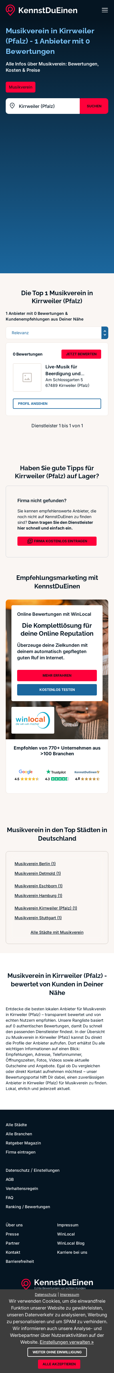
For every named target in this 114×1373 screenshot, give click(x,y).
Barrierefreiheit (20, 1261)
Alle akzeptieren (59, 1364)
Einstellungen (46, 1170)
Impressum (67, 1224)
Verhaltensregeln (22, 1188)
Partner (12, 1243)
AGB (10, 1179)
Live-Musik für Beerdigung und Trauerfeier (63, 373)
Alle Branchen (19, 1133)
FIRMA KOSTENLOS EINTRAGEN (57, 541)
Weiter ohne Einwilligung (57, 1352)
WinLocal (66, 1234)
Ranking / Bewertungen (28, 1206)
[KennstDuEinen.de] (41, 10)
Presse (12, 1234)
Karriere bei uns (72, 1252)
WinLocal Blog (71, 1243)
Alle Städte (16, 1124)
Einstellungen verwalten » (67, 1342)
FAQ (9, 1197)
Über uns (14, 1224)
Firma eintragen (20, 1152)
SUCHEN (94, 106)
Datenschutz (18, 1170)
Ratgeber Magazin (23, 1142)
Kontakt (13, 1252)
